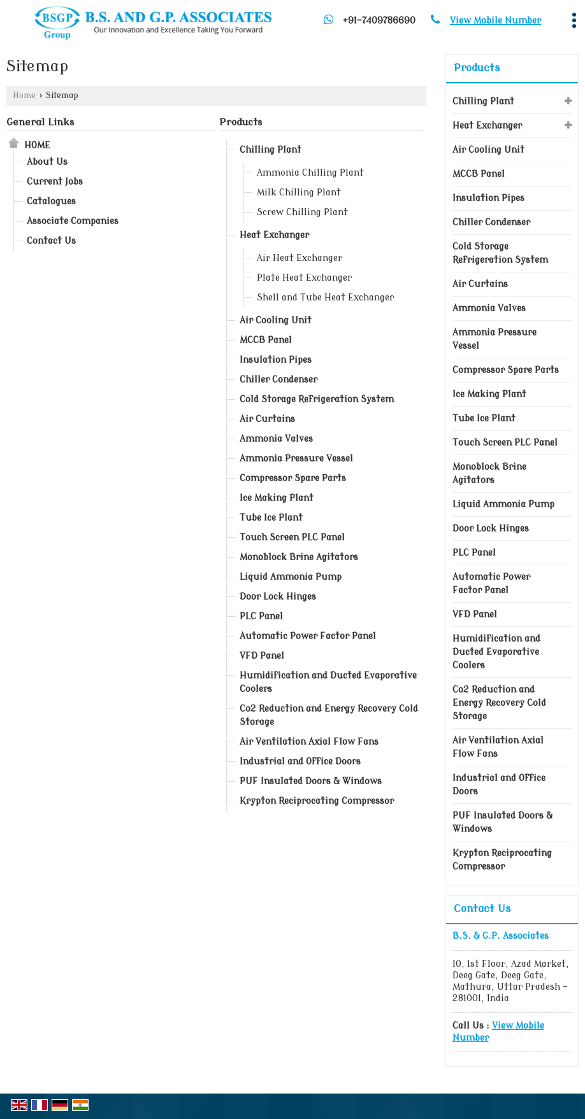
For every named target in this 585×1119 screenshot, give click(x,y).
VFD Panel (262, 656)
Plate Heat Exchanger (304, 278)
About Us (47, 162)
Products (240, 122)
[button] (495, 20)
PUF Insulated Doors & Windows (311, 781)
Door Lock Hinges (278, 597)
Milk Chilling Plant (299, 192)
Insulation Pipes (276, 360)
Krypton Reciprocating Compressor (317, 801)
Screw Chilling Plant (302, 212)
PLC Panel (261, 616)
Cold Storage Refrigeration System (317, 399)
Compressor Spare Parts (293, 478)
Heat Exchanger (274, 235)
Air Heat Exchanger (299, 258)
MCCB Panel (266, 340)
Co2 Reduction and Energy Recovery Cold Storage (329, 715)
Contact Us (51, 241)
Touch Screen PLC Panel (292, 537)
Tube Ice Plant (271, 518)
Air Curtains (267, 419)
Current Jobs (55, 181)
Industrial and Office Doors (300, 761)
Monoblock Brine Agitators (299, 557)
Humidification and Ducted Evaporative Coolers (328, 682)
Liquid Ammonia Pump (291, 577)
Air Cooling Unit (276, 320)
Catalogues (51, 201)
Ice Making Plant (277, 498)
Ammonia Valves (276, 439)
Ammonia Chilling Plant (310, 173)
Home (24, 95)
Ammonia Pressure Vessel (296, 458)
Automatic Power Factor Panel (308, 636)
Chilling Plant (270, 150)
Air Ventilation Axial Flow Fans (309, 742)
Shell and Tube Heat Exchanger (325, 297)
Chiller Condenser (278, 379)
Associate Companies (73, 221)
